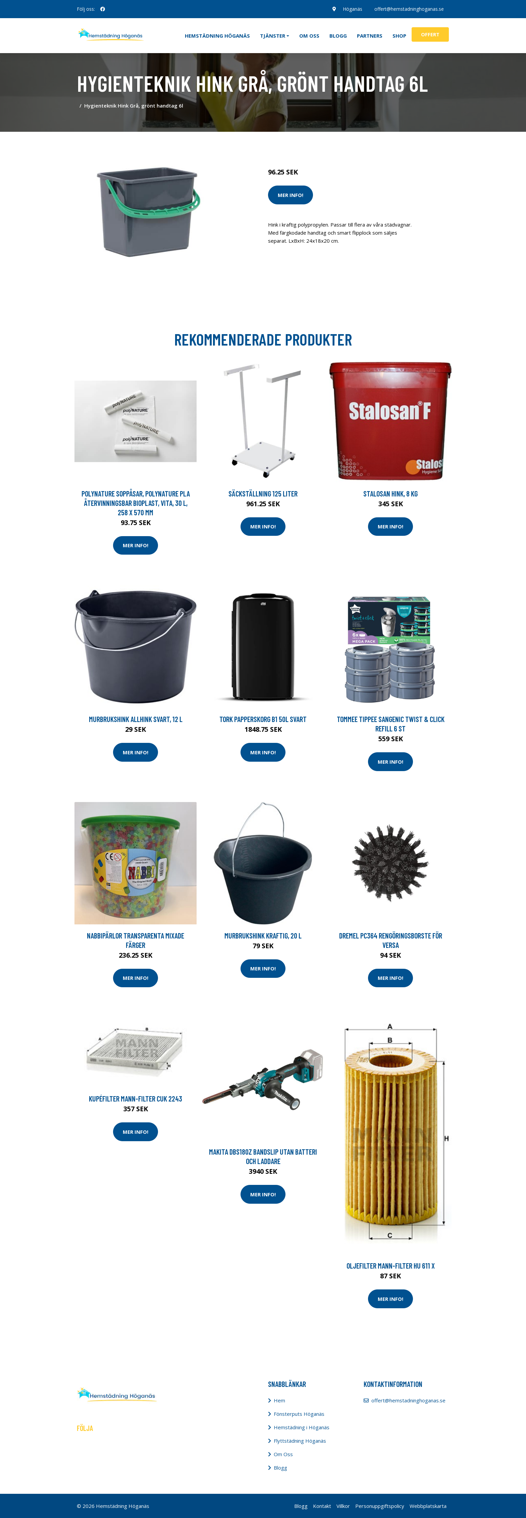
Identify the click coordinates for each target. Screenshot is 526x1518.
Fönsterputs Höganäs (299, 1413)
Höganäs (352, 9)
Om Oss (283, 1454)
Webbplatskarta (428, 1506)
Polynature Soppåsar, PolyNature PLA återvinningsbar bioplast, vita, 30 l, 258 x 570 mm (136, 503)
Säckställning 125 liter (263, 493)
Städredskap (313, 144)
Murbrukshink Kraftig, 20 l (263, 935)
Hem (279, 1400)
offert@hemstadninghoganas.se (409, 9)
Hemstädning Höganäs (217, 35)
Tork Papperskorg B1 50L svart (263, 719)
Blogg (338, 35)
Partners (369, 35)
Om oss (309, 35)
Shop (399, 35)
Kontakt (322, 1506)
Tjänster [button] (272, 35)
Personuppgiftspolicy (379, 1506)
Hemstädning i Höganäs (301, 1427)
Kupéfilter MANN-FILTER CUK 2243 (135, 1098)
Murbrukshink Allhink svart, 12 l (135, 719)
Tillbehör (340, 144)
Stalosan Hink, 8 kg (390, 493)
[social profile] (103, 9)
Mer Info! (290, 195)
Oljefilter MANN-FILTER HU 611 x (391, 1265)
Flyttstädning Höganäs (300, 1440)
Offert (430, 34)
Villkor (343, 1506)
